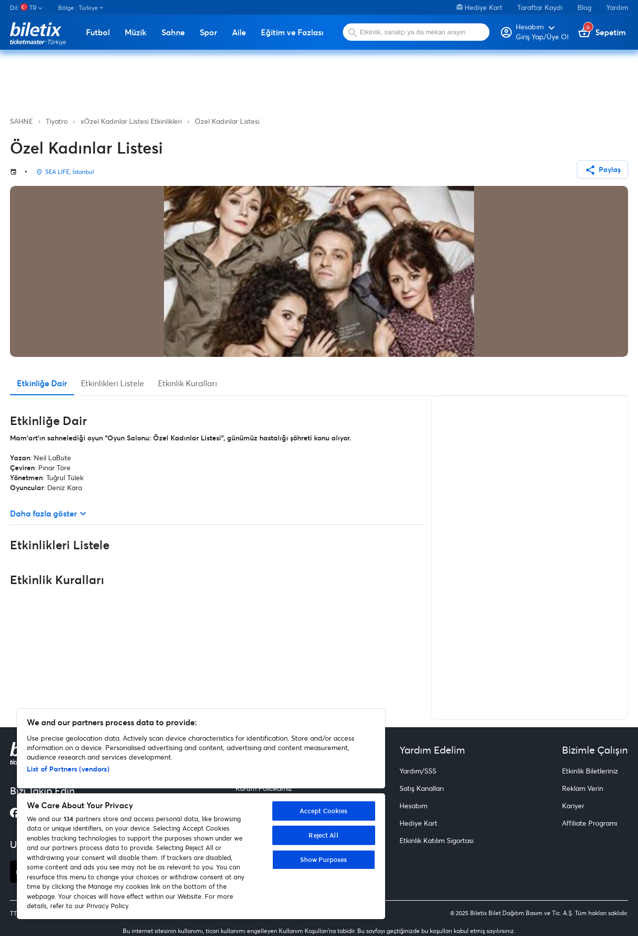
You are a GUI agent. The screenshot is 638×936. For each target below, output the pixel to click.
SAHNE (21, 121)
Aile (239, 32)
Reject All (323, 835)
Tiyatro (57, 121)
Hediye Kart (479, 7)
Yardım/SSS (417, 770)
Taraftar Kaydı (539, 7)
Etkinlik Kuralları (187, 383)
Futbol (98, 32)
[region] (201, 814)
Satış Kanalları (421, 788)
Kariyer (573, 805)
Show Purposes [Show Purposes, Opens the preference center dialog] (323, 859)
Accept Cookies (324, 810)
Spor (208, 32)
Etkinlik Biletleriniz (590, 770)
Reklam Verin (582, 788)
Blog (584, 7)
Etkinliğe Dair (42, 383)
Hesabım (413, 805)
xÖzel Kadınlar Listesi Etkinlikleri (131, 121)
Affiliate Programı (589, 823)
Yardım (617, 7)
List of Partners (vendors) (68, 768)
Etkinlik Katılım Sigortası (436, 840)
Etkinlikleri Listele (112, 383)
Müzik (136, 32)
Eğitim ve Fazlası (292, 32)
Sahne (173, 32)
